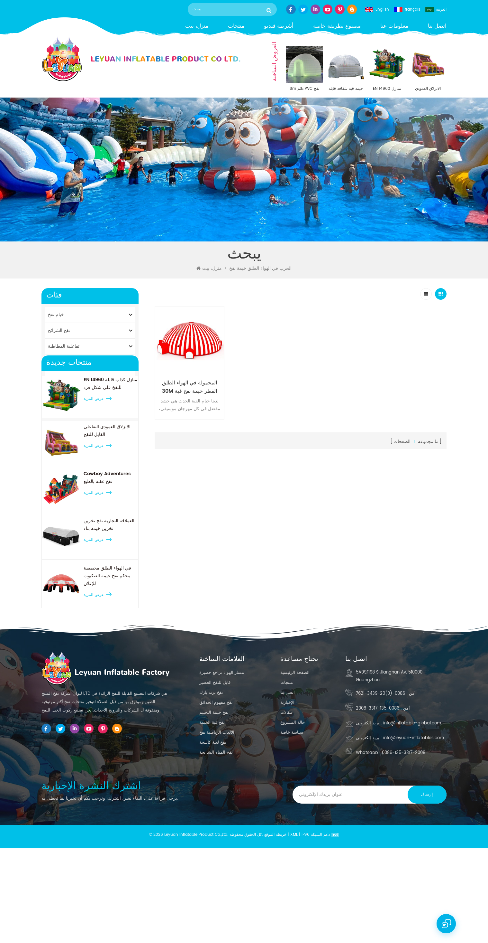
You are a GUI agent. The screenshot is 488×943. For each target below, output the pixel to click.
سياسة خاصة (291, 812)
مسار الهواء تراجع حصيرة (221, 752)
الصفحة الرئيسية (295, 752)
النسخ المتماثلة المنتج (67, 393)
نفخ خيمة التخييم (214, 792)
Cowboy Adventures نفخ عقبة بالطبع (107, 552)
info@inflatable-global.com (412, 803)
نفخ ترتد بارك (211, 772)
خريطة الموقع (275, 929)
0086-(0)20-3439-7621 (380, 773)
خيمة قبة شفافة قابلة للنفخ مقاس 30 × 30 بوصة (346, 88)
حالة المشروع (292, 802)
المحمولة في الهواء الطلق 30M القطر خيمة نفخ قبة (188, 385)
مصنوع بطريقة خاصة (337, 26)
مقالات (286, 792)
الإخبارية (287, 782)
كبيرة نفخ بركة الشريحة (220, 842)
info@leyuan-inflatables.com (413, 818)
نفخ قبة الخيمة (212, 802)
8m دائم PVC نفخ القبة (304, 88)
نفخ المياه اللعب (63, 378)
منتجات (236, 26)
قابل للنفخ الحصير (214, 762)
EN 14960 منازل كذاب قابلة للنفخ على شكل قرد (386, 88)
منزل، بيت (196, 26)
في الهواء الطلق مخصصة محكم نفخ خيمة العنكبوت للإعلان (107, 650)
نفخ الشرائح (59, 330)
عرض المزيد (94, 474)
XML (294, 929)
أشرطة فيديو (279, 26)
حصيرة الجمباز (61, 409)
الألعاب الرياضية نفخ (216, 812)
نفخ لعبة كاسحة (212, 822)
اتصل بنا (437, 26)
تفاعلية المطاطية (63, 346)
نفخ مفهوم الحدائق (216, 782)
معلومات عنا (394, 26)
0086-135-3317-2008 (377, 788)
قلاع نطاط (57, 362)
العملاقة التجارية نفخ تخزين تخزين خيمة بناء (109, 599)
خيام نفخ (56, 314)
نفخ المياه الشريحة (216, 832)
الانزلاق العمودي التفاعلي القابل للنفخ (428, 88)
